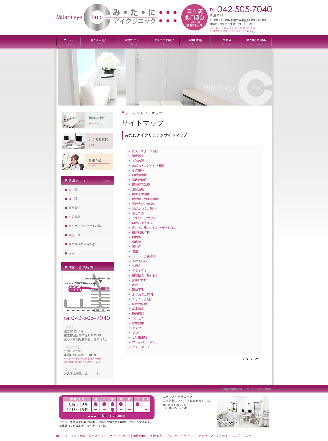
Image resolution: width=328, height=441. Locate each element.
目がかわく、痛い (144, 208)
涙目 (71, 253)
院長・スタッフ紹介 (145, 151)
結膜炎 (136, 265)
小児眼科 (74, 217)
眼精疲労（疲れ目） (145, 275)
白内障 (73, 189)
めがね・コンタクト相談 (85, 226)
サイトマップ (141, 347)
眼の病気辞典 (141, 232)
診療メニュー (97, 436)
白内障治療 (139, 175)
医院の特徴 (139, 304)
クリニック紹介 (142, 299)
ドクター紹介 (77, 436)
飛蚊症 (136, 246)
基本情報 (138, 308)
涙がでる (138, 213)
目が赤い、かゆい (144, 203)
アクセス (138, 328)
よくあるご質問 (142, 294)
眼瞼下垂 (74, 235)
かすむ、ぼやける (144, 218)
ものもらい (139, 261)
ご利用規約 (139, 337)
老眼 (135, 251)
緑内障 (73, 198)
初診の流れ (139, 160)
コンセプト (139, 318)
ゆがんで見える (142, 222)
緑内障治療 (139, 179)
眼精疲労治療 (141, 184)
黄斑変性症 (139, 280)
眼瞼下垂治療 (141, 194)
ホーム (130, 113)
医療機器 (138, 313)
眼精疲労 (74, 207)
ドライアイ (139, 270)
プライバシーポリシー (147, 342)
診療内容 (138, 156)
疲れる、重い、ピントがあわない (154, 227)
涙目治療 (138, 189)
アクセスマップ (208, 436)
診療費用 (138, 323)
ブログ (136, 332)
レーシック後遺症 (144, 256)
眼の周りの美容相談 (82, 244)
